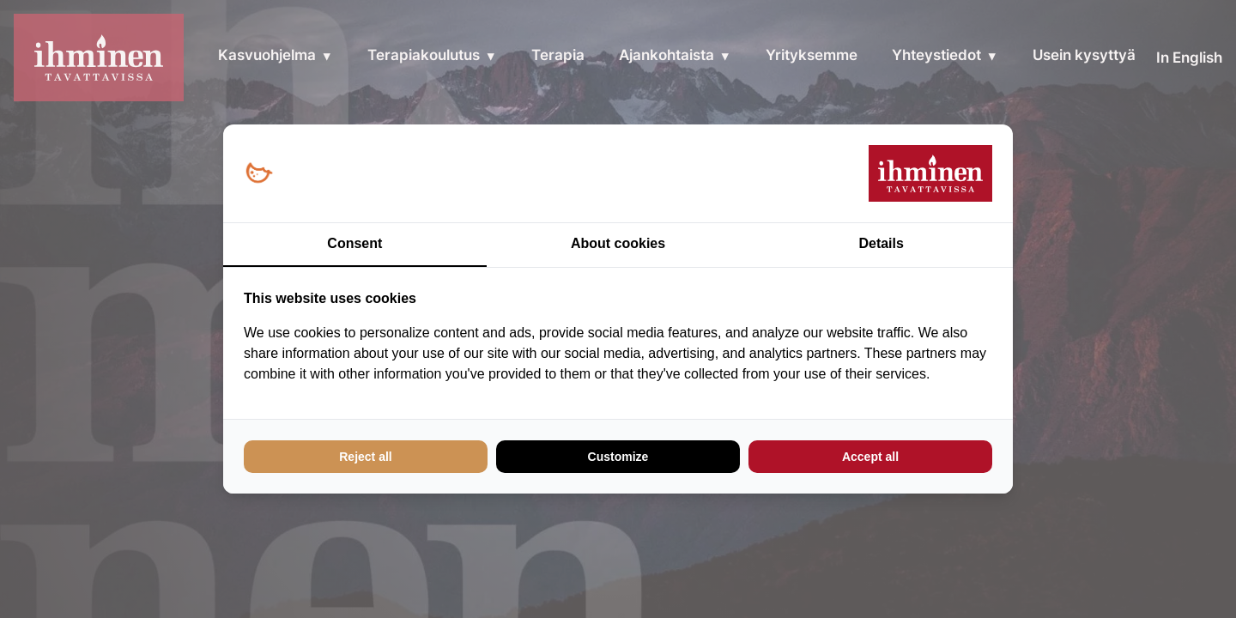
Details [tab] (880, 243)
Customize (618, 457)
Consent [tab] (354, 243)
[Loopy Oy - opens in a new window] (259, 174)
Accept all (870, 457)
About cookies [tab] (618, 243)
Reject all (365, 457)
